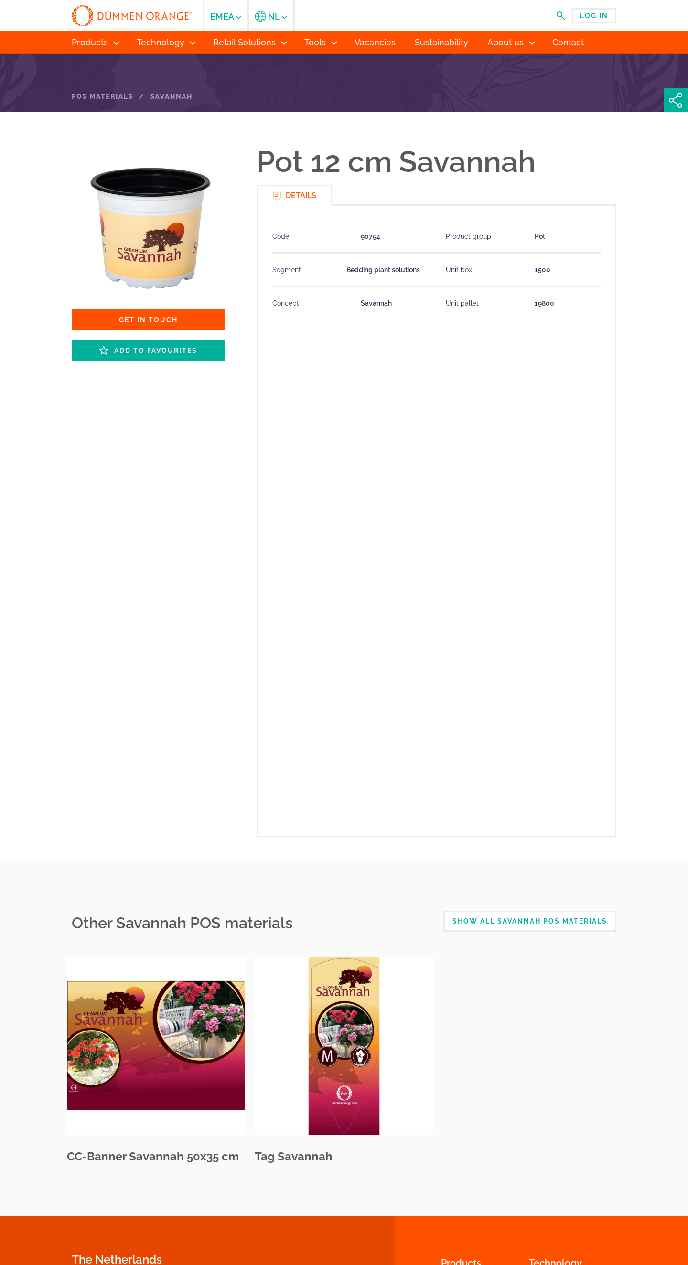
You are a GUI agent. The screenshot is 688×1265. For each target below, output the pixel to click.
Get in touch (148, 320)
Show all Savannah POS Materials (529, 921)
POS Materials (102, 96)
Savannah (171, 96)
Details (294, 195)
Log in (594, 16)
